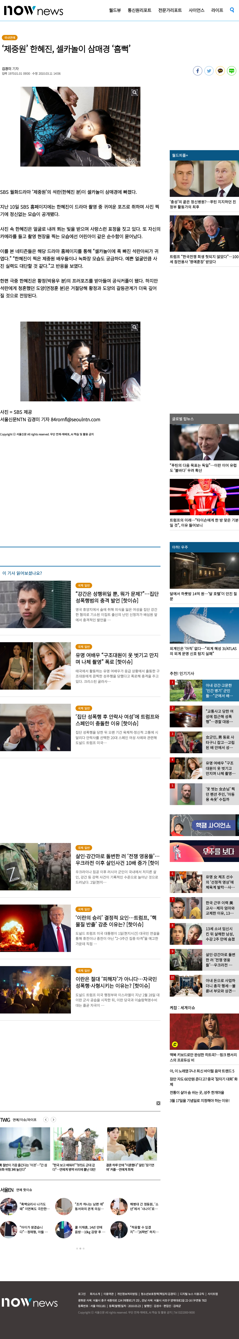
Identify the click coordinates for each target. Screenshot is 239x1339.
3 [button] (84, 1248)
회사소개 (95, 1294)
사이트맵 (213, 1294)
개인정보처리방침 (127, 1294)
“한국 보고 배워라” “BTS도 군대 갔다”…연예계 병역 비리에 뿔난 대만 (127, 1167)
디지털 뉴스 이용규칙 (192, 1294)
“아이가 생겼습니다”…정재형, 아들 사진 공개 (34, 1232)
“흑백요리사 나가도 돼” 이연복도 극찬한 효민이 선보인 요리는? (34, 1209)
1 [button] (77, 1248)
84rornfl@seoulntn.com (75, 419)
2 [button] (80, 1248)
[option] (77, 1151)
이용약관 (108, 1294)
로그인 (82, 1294)
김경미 (7, 68)
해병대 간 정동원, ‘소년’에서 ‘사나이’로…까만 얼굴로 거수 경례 (144, 1209)
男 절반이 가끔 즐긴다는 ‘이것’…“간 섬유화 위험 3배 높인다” (76, 1167)
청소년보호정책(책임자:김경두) (158, 1294)
